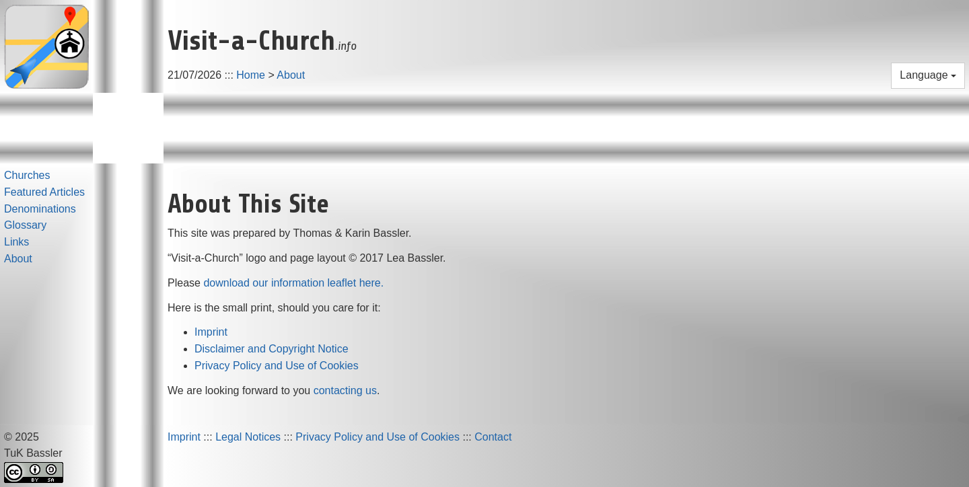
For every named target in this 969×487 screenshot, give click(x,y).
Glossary (25, 225)
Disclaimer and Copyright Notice (271, 348)
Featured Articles (44, 192)
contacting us (345, 390)
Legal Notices (248, 437)
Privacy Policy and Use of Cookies (276, 365)
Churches (27, 175)
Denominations (40, 209)
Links (16, 242)
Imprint (210, 332)
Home (250, 75)
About (291, 75)
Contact (492, 437)
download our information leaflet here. (293, 283)
